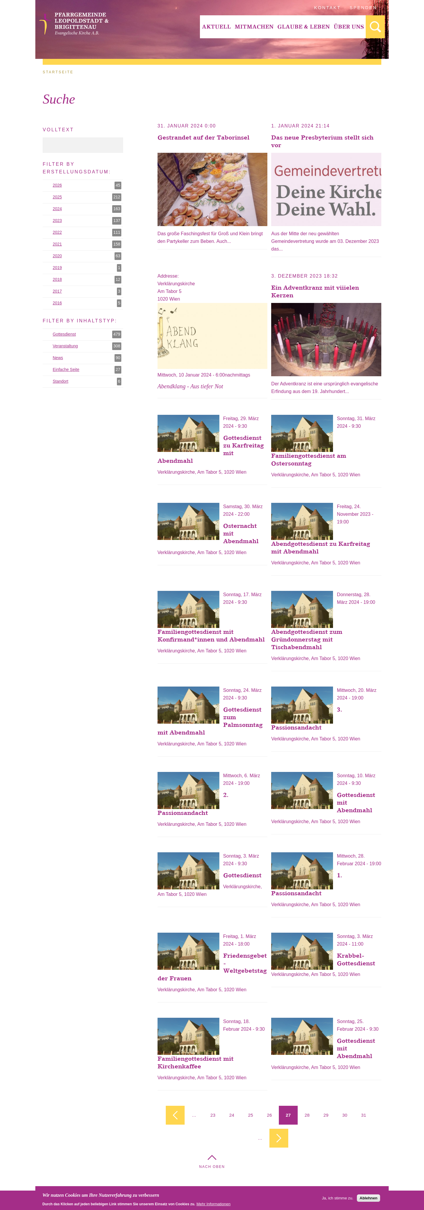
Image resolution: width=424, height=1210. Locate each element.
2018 (87, 280)
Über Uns (349, 26)
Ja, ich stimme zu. (337, 1199)
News (87, 358)
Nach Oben (212, 1167)
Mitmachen (254, 26)
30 (344, 1115)
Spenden (363, 7)
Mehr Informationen (213, 1205)
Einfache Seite (88, 370)
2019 (87, 268)
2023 (87, 221)
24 (231, 1115)
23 (213, 1115)
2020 (87, 256)
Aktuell (216, 26)
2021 (87, 244)
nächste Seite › (278, 1138)
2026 (87, 185)
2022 (87, 232)
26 (269, 1115)
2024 (87, 209)
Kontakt (327, 7)
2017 (87, 291)
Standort (87, 381)
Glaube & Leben (303, 26)
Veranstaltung (88, 346)
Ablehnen (368, 1199)
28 (307, 1115)
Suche (375, 26)
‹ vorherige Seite (175, 1115)
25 (250, 1115)
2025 (87, 197)
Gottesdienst (88, 334)
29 (326, 1115)
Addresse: (169, 276)
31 (363, 1115)
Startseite (58, 72)
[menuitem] (216, 26)
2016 (87, 303)
